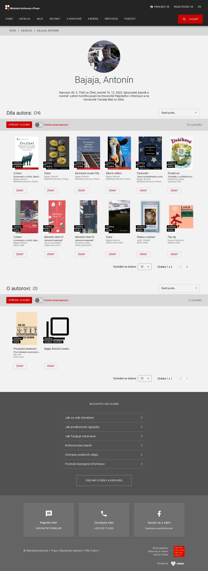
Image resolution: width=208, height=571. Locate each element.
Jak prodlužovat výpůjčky (82, 427)
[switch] (39, 124)
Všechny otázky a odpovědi (104, 480)
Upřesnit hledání (19, 124)
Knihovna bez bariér (78, 445)
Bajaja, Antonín (48, 30)
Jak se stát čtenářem (79, 417)
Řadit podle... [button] (169, 112)
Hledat (190, 19)
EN (199, 7)
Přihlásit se (159, 6)
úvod (12, 30)
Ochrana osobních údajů (81, 454)
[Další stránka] (187, 267)
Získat (20, 190)
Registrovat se (183, 7)
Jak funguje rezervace (80, 436)
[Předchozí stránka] (180, 267)
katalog (26, 30)
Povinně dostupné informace (85, 464)
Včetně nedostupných (56, 124)
